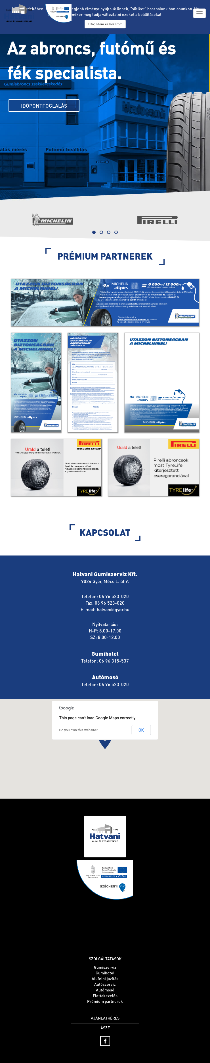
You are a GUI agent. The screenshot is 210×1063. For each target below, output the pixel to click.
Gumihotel (105, 972)
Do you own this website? (78, 730)
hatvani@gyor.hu (113, 609)
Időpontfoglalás (44, 105)
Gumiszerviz (105, 967)
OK (141, 730)
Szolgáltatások (105, 958)
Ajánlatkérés (105, 1017)
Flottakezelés (105, 995)
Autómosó (105, 989)
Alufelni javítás (105, 978)
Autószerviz (105, 984)
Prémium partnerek (105, 1001)
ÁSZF (105, 1027)
